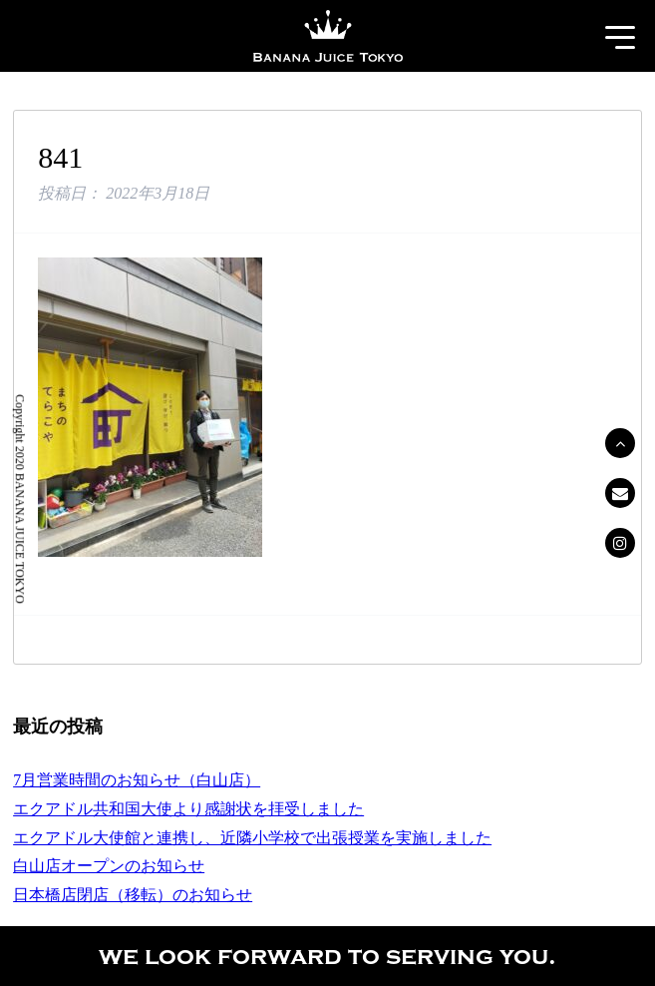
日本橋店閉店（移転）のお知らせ (132, 894)
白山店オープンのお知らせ (108, 865)
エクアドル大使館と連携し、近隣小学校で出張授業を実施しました (252, 837)
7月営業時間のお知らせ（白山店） (136, 779)
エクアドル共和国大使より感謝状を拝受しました (188, 808)
